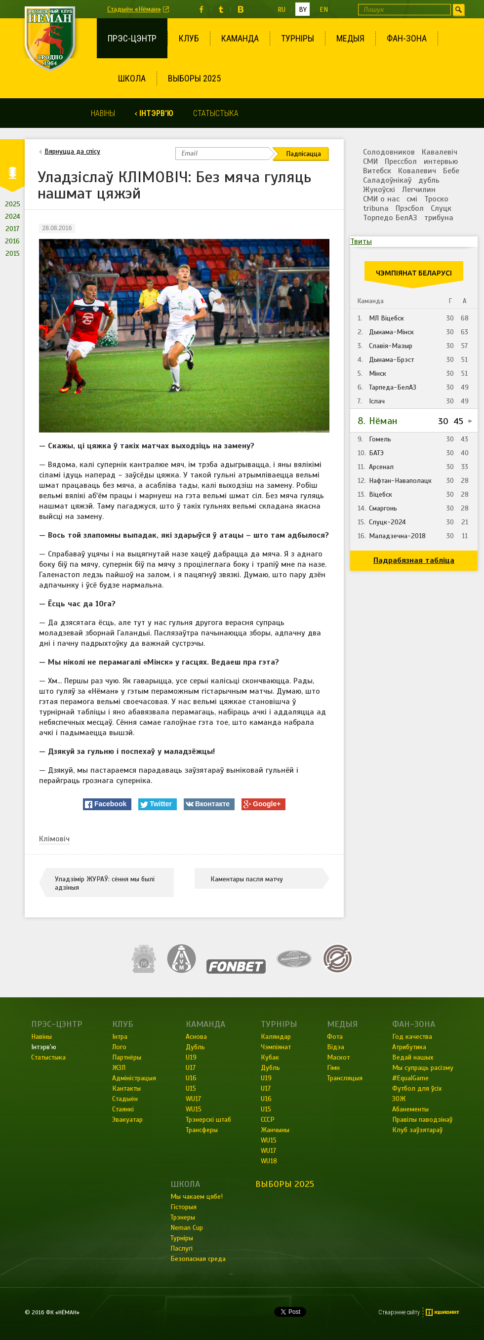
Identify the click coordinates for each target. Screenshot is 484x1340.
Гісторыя (183, 1207)
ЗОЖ (398, 1099)
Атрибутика (409, 1047)
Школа (132, 78)
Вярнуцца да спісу (72, 151)
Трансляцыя (345, 1078)
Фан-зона (407, 38)
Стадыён (125, 1099)
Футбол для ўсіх (417, 1088)
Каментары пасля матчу (246, 879)
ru (281, 9)
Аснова (196, 1036)
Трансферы (202, 1130)
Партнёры (126, 1057)
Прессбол (401, 161)
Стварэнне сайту (399, 1312)
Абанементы (410, 1109)
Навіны (103, 113)
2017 (12, 229)
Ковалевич (417, 171)
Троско (436, 199)
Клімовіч (54, 839)
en (324, 9)
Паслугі (181, 1248)
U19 (191, 1057)
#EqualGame (410, 1078)
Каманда (240, 38)
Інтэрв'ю (156, 113)
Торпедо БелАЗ (390, 218)
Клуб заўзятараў (417, 1130)
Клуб (189, 38)
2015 (12, 253)
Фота (335, 1036)
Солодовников (389, 152)
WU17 (193, 1099)
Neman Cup (186, 1227)
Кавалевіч (439, 152)
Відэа (335, 1047)
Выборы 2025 (194, 78)
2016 (12, 241)
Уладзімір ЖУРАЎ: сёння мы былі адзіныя (105, 883)
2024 (12, 216)
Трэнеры (182, 1217)
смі (411, 199)
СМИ (370, 161)
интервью (441, 161)
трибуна (438, 218)
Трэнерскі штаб (208, 1119)
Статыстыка (216, 113)
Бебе (451, 171)
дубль (429, 180)
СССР (268, 1119)
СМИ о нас (381, 199)
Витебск (377, 171)
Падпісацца (303, 154)
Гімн (333, 1068)
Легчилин (419, 190)
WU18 (269, 1161)
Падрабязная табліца (413, 560)
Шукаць (458, 9)
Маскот (338, 1057)
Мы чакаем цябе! (196, 1196)
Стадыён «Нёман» (134, 9)
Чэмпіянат (276, 1047)
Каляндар (276, 1036)
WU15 (194, 1109)
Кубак (270, 1057)
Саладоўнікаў (387, 180)
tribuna (376, 208)
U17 (191, 1068)
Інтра (119, 1036)
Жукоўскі (379, 190)
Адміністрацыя (134, 1078)
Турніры (297, 38)
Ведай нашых (412, 1057)
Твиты (361, 241)
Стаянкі (123, 1109)
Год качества (412, 1036)
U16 (191, 1078)
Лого (119, 1047)
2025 (12, 204)
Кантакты (126, 1088)
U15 (191, 1088)
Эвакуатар (127, 1119)
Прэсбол (410, 208)
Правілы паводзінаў (422, 1119)
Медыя (350, 38)
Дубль (195, 1047)
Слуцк (441, 208)
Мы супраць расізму (422, 1068)
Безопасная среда (198, 1259)
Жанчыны (275, 1130)
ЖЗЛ (118, 1068)
